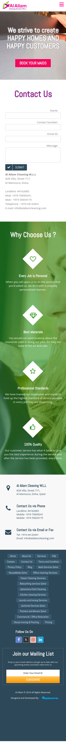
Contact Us (26, 561)
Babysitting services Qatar (33, 583)
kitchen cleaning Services (33, 594)
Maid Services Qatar (48, 567)
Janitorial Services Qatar (33, 605)
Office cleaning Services (45, 572)
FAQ (54, 556)
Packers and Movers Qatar (33, 611)
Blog (30, 567)
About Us (26, 556)
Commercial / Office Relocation (33, 616)
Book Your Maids (33, 63)
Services (41, 556)
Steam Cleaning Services (33, 578)
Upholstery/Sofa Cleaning (33, 589)
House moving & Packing (26, 622)
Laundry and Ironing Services (33, 600)
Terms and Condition (49, 561)
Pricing (48, 622)
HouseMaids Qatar (18, 572)
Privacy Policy (14, 567)
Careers (11, 561)
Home (13, 556)
